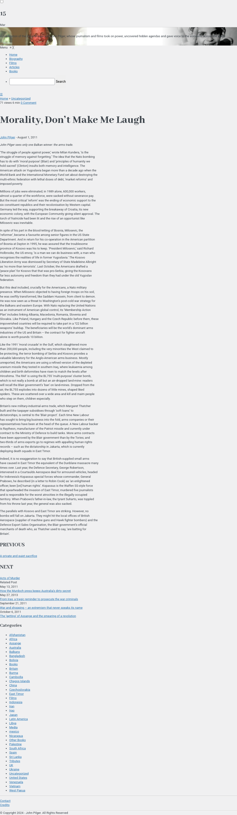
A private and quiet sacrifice (18, 556)
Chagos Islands (19, 681)
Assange (15, 643)
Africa (13, 639)
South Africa (17, 748)
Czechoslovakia (19, 689)
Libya (12, 723)
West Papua (17, 790)
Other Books (17, 740)
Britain (13, 668)
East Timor (16, 694)
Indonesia (15, 702)
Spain (13, 752)
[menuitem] (13, 54)
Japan (13, 715)
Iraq (11, 710)
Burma (13, 673)
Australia (15, 647)
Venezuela (16, 782)
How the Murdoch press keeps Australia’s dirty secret (35, 591)
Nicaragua (16, 736)
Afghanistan (17, 635)
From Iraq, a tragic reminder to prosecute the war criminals (39, 599)
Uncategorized (20, 98)
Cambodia (16, 677)
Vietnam (14, 786)
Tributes (14, 761)
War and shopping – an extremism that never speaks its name (41, 607)
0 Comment (28, 102)
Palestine (15, 744)
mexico (14, 731)
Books (13, 664)
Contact (5, 801)
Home (4, 98)
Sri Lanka (15, 757)
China (13, 685)
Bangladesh (17, 656)
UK (11, 765)
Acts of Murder (10, 578)
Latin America (18, 719)
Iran (11, 706)
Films (13, 698)
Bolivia (13, 660)
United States (18, 777)
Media (13, 727)
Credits (4, 805)
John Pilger (7, 137)
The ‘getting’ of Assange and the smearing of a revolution (38, 616)
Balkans (14, 652)
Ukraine (14, 769)
